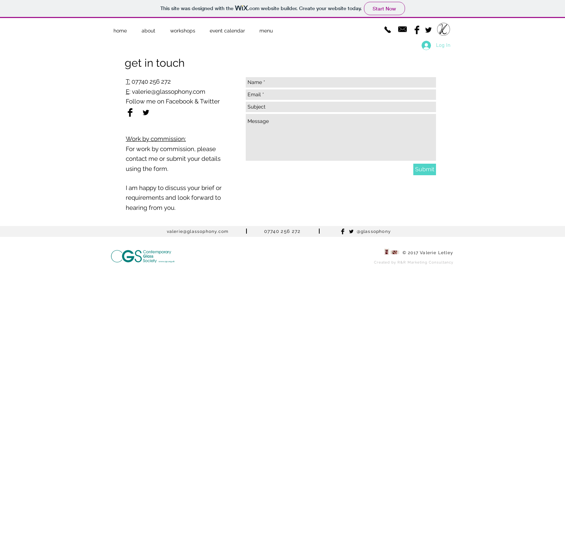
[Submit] (424, 169)
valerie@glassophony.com (168, 91)
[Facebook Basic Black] (417, 30)
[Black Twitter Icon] (428, 30)
